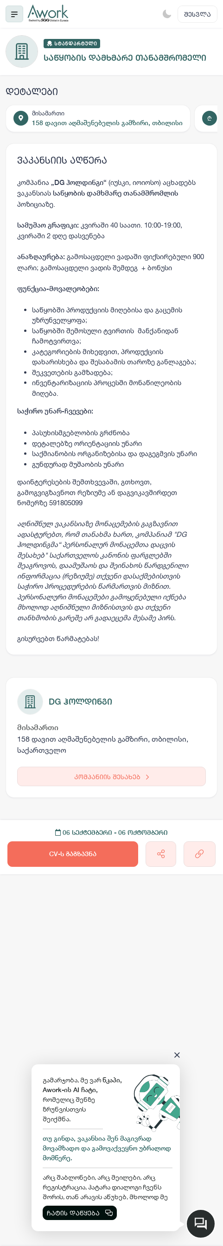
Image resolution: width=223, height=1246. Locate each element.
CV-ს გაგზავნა (72, 854)
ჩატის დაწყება (80, 1213)
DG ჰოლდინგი (80, 701)
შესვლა (197, 14)
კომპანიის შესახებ (111, 777)
